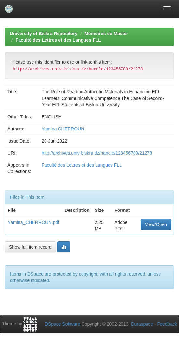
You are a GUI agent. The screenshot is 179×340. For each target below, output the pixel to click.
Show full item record (30, 247)
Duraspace (142, 324)
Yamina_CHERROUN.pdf (33, 222)
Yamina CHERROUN (63, 128)
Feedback (167, 324)
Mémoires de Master (106, 33)
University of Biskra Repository (44, 33)
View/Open (156, 224)
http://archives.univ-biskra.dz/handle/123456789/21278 (97, 153)
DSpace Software (62, 324)
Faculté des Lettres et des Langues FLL (58, 40)
